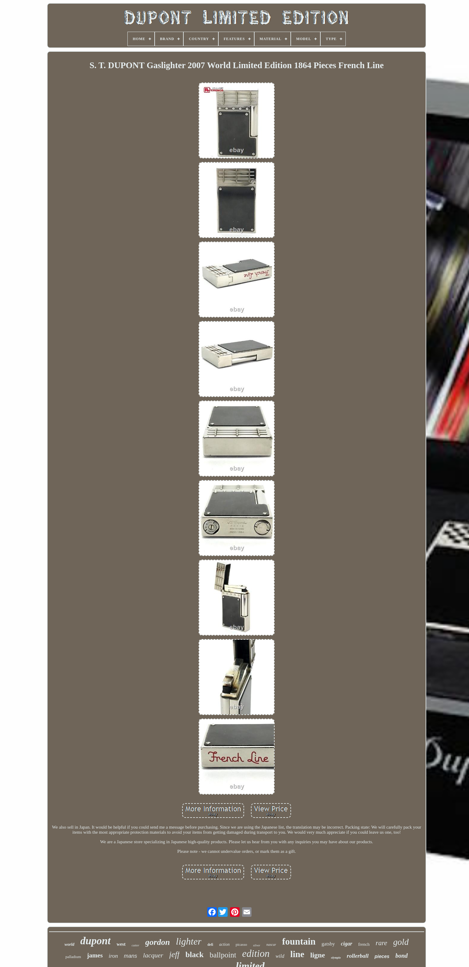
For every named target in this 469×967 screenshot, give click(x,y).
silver (256, 945)
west (121, 944)
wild (279, 956)
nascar (271, 944)
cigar (346, 944)
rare (381, 943)
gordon (157, 942)
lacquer (153, 955)
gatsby (328, 944)
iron (113, 956)
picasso (241, 944)
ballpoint (223, 955)
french (364, 944)
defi (210, 944)
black (194, 954)
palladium (73, 956)
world (69, 944)
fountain (299, 941)
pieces (381, 956)
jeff (174, 954)
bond (401, 955)
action (224, 944)
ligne (317, 955)
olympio (336, 957)
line (297, 954)
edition (256, 953)
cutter (135, 945)
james (95, 955)
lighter (188, 941)
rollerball (357, 956)
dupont (95, 941)
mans (130, 956)
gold (401, 942)
